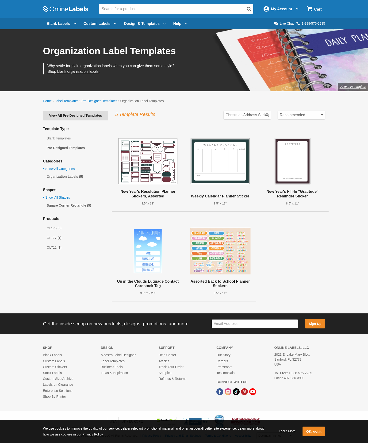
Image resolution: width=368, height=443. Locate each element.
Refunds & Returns (172, 379)
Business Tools (112, 367)
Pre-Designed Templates (99, 101)
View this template (353, 87)
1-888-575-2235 (310, 23)
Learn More (287, 431)
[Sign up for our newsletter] (255, 324)
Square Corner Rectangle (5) (69, 205)
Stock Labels (52, 373)
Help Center (167, 355)
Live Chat (284, 23)
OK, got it (314, 431)
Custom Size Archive (58, 379)
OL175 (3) (54, 228)
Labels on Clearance (58, 384)
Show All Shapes (56, 197)
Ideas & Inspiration (114, 373)
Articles (164, 361)
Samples (165, 373)
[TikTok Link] (237, 391)
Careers (222, 361)
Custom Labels (54, 361)
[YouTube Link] (252, 391)
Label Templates (67, 101)
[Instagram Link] (228, 391)
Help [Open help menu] (180, 24)
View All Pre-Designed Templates (75, 115)
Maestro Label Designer (118, 355)
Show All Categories (59, 169)
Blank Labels (52, 355)
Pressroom (224, 367)
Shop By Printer (54, 396)
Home (47, 101)
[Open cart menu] (314, 9)
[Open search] (249, 9)
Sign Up (315, 324)
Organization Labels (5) (65, 176)
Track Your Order (171, 367)
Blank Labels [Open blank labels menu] (61, 24)
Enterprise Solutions (57, 391)
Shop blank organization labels (73, 71)
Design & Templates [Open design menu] (145, 24)
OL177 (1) (54, 238)
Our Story (223, 355)
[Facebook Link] (220, 391)
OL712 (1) (54, 247)
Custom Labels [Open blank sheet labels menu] (100, 24)
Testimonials (225, 373)
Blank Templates (59, 138)
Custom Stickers (55, 367)
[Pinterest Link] (245, 391)
